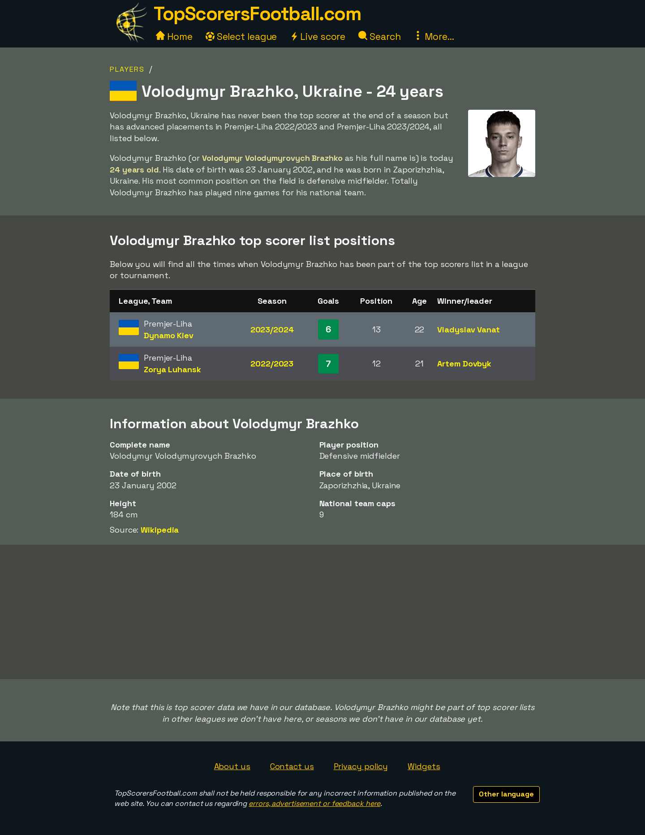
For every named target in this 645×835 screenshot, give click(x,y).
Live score (317, 36)
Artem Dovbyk (464, 363)
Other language (506, 794)
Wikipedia (160, 530)
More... (433, 36)
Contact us (292, 766)
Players (127, 69)
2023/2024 (272, 329)
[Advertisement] (322, 612)
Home (174, 36)
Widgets (424, 766)
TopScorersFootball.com (257, 14)
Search (379, 36)
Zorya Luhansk (172, 369)
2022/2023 (271, 363)
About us (232, 766)
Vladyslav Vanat (468, 329)
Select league (241, 36)
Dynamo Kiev (169, 335)
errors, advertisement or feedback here (314, 803)
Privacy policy (361, 766)
